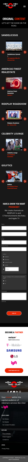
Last (2, 236)
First (3, 230)
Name (3, 224)
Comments (4, 291)
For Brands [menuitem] (6, 422)
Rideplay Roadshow (14, 124)
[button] (2, 52)
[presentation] (12, 306)
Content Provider (8, 262)
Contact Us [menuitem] (6, 439)
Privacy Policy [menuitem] (5, 448)
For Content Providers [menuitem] (9, 425)
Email (3, 239)
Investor (6, 265)
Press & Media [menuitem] (7, 434)
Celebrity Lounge (14, 155)
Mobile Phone (5, 246)
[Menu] (24, 6)
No (5, 283)
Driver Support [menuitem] (7, 437)
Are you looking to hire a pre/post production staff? (14, 277)
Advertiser (7, 259)
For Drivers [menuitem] (6, 419)
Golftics (14, 186)
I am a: (5, 254)
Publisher (7, 256)
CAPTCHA (3, 301)
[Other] (12, 269)
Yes (5, 280)
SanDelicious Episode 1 (14, 57)
